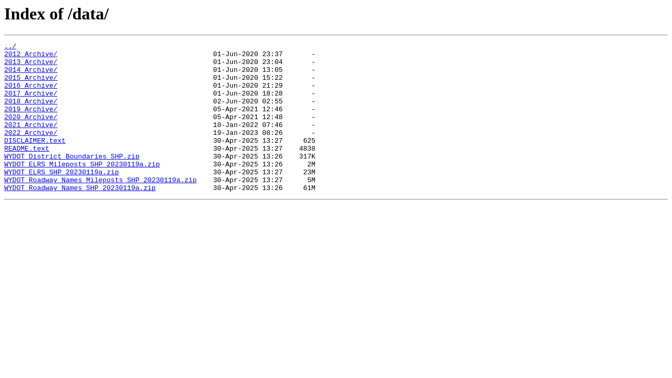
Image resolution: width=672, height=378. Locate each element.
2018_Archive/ (30, 113)
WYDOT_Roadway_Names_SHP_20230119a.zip (80, 217)
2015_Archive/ (30, 85)
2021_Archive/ (30, 141)
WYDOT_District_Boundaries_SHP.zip (71, 179)
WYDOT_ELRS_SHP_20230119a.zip (61, 198)
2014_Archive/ (30, 75)
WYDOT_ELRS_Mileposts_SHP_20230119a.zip (82, 189)
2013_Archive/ (30, 66)
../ (10, 47)
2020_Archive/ (30, 132)
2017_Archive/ (30, 104)
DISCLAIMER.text (35, 160)
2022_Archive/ (30, 151)
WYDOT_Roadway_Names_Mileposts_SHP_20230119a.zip (100, 208)
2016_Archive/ (30, 94)
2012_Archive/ (30, 56)
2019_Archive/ (30, 123)
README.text (26, 170)
